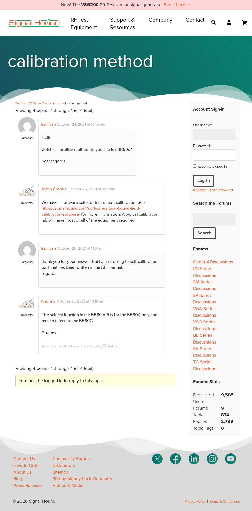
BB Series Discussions (43, 103)
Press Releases (28, 485)
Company (160, 20)
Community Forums (72, 458)
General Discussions (213, 262)
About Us (22, 472)
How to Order (26, 465)
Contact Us (24, 458)
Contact (195, 20)
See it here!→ (177, 4)
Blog (17, 478)
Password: (202, 146)
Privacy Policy (195, 501)
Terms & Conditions (224, 501)
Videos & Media (68, 485)
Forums (20, 103)
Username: (202, 125)
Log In (203, 180)
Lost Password (221, 190)
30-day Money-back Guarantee (83, 478)
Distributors (64, 465)
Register (199, 190)
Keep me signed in (212, 166)
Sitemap (60, 472)
